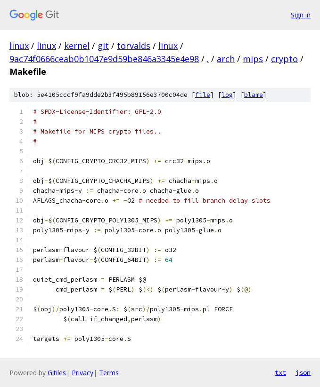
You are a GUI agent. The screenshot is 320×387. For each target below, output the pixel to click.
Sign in (301, 14)
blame (253, 95)
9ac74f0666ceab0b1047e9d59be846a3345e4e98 (104, 58)
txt (280, 372)
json (303, 372)
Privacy (82, 372)
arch (226, 58)
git (103, 45)
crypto (284, 58)
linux (19, 45)
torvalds (133, 45)
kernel (77, 45)
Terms (109, 372)
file (202, 95)
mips (253, 58)
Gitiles (57, 372)
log (227, 95)
